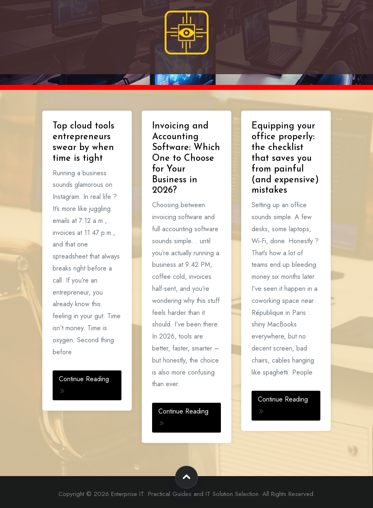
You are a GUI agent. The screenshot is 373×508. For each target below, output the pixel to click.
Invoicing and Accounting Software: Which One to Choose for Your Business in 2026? (186, 158)
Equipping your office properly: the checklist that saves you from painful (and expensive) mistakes (285, 158)
